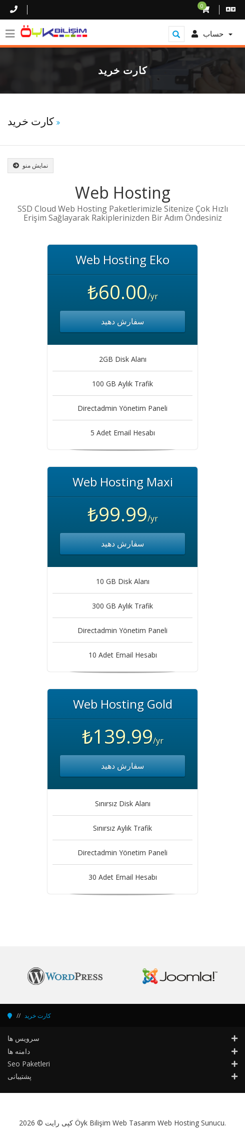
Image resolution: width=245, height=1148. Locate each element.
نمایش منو (30, 165)
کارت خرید (37, 1015)
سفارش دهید (122, 321)
